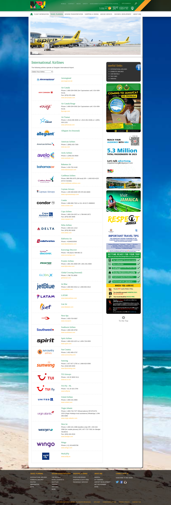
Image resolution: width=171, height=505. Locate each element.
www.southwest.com (68, 332)
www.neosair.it (66, 321)
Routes (33, 482)
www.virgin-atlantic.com (69, 418)
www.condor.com (67, 205)
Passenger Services (80, 482)
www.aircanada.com (68, 98)
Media (78, 3)
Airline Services (106, 14)
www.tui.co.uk (66, 379)
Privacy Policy (124, 502)
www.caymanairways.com (70, 194)
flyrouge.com (65, 111)
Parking (113, 78)
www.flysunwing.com (68, 368)
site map (97, 502)
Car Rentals (114, 74)
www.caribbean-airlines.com (70, 183)
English (115, 7)
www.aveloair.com (67, 158)
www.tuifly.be (65, 391)
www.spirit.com (66, 343)
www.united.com (66, 402)
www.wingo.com (66, 448)
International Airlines (118, 69)
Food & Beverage (79, 477)
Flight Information (41, 14)
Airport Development (102, 482)
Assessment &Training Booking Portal (104, 3)
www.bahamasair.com (68, 170)
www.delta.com (66, 233)
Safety (85, 3)
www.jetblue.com (67, 289)
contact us (136, 502)
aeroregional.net (66, 81)
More (32, 487)
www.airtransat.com (68, 125)
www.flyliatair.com (67, 307)
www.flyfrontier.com (67, 266)
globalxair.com (66, 278)
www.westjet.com (67, 436)
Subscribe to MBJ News (124, 477)
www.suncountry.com (68, 355)
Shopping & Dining (92, 14)
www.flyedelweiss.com (68, 244)
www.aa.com (65, 147)
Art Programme (100, 484)
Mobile (63, 3)
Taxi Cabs (113, 76)
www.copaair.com (67, 219)
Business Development (122, 14)
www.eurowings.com (68, 255)
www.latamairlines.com (69, 298)
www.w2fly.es (65, 456)
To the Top (123, 321)
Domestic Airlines (117, 71)
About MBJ (137, 14)
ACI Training (98, 479)
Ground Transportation (74, 14)
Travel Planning (56, 14)
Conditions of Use (109, 502)
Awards (97, 477)
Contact (71, 3)
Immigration (34, 484)
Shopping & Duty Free (81, 479)
